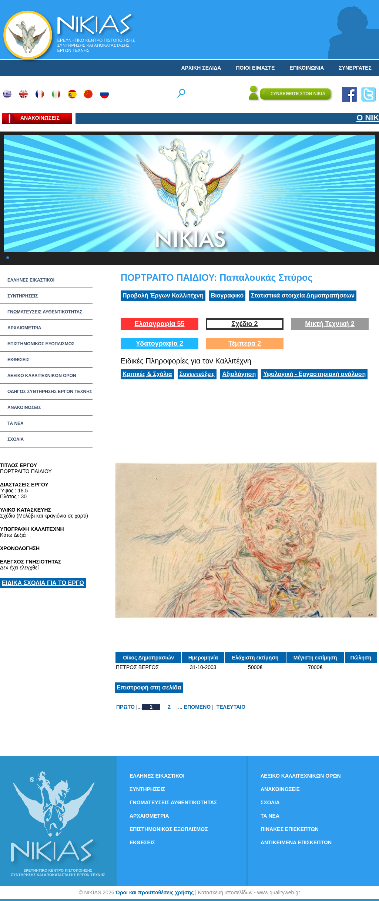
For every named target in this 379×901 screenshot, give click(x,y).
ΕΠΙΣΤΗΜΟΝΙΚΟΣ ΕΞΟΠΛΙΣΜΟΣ (40, 343)
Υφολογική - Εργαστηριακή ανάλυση (314, 374)
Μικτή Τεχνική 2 (330, 324)
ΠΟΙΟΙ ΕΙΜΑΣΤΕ (255, 68)
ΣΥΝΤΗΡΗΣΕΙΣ (22, 296)
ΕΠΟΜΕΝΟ (197, 707)
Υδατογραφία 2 (159, 343)
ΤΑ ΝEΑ (15, 423)
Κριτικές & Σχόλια (147, 374)
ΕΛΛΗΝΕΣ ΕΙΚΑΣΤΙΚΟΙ (30, 280)
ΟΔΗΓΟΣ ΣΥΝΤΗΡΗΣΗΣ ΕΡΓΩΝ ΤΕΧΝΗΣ (49, 391)
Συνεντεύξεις (197, 374)
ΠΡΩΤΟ (125, 707)
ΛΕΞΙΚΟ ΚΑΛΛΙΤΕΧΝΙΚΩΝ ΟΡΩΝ (41, 375)
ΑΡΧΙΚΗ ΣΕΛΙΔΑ (201, 68)
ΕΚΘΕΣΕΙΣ (18, 359)
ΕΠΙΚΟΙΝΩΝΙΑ (306, 68)
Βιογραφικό (227, 295)
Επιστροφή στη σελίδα (149, 687)
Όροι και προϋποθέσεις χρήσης (154, 892)
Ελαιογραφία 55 (159, 324)
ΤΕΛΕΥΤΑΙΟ (231, 707)
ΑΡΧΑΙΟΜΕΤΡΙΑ (24, 327)
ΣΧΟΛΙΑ (15, 439)
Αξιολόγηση (239, 374)
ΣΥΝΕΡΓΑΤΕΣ (355, 68)
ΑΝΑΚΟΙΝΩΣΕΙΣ (24, 407)
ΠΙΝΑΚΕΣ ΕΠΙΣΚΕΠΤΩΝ (290, 829)
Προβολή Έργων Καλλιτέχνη (163, 295)
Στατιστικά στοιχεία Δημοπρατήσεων (303, 295)
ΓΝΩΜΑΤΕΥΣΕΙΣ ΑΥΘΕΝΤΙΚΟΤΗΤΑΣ (45, 312)
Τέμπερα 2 (244, 343)
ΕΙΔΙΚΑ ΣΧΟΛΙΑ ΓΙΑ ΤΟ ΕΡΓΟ (43, 583)
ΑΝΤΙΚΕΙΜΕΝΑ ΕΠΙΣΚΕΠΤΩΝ (296, 842)
